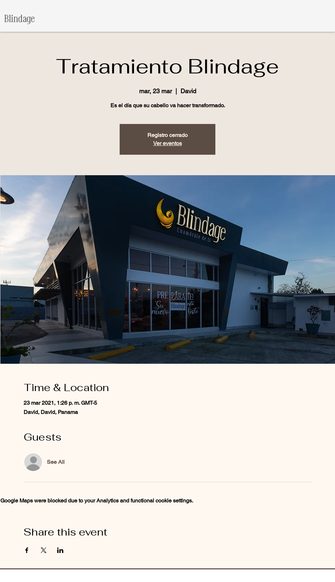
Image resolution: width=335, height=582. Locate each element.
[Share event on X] (43, 550)
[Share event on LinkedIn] (60, 550)
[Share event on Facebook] (27, 550)
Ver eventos (167, 143)
